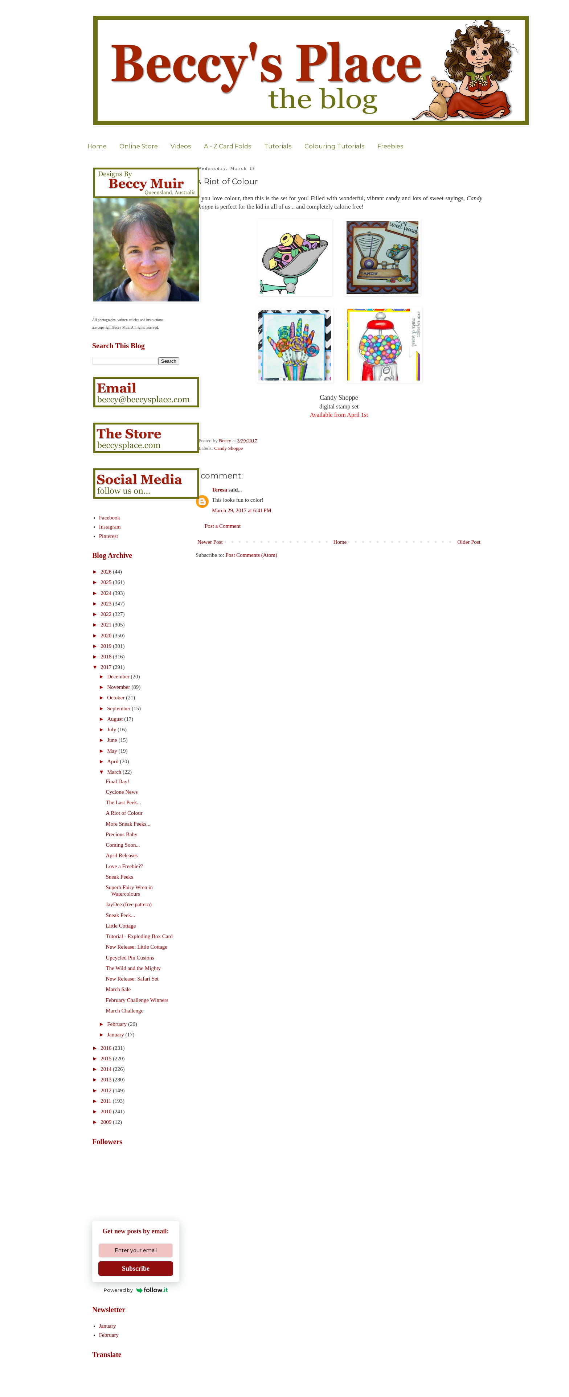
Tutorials (278, 146)
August (115, 719)
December (119, 676)
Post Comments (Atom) (252, 555)
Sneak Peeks (119, 877)
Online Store (138, 146)
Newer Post (210, 542)
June (112, 740)
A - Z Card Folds (227, 146)
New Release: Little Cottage (137, 947)
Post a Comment (223, 526)
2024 (107, 593)
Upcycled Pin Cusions (130, 958)
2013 (107, 1079)
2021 (107, 625)
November (119, 687)
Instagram (110, 527)
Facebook (109, 518)
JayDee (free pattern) (129, 904)
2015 (107, 1058)
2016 (107, 1048)
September (119, 708)
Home (97, 146)
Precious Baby (122, 834)
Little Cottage (121, 926)
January (116, 1035)
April (113, 761)
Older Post (468, 542)
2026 (107, 572)
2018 (107, 657)
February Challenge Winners (137, 1000)
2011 (106, 1101)
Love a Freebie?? (124, 866)
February (117, 1024)
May (112, 751)
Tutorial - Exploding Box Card (139, 936)
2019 (107, 646)
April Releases (122, 855)
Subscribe (136, 1268)
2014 (107, 1069)
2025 (107, 582)
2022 (107, 614)
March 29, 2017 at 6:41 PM (241, 510)
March (115, 772)
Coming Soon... (123, 845)
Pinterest (108, 536)
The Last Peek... (123, 802)
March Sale (118, 989)
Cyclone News (122, 792)
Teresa (219, 490)
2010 (107, 1111)
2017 (107, 667)
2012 (107, 1090)
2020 (107, 635)
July (112, 729)
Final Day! (118, 781)
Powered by (136, 1290)
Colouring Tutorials (334, 146)
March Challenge (125, 1011)
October (116, 697)
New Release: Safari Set (132, 979)
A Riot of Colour (124, 813)
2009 (107, 1122)
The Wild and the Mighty (133, 968)
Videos (181, 146)
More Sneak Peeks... (128, 824)
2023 (107, 604)
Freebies (390, 146)
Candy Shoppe (228, 448)
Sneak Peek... (120, 915)
